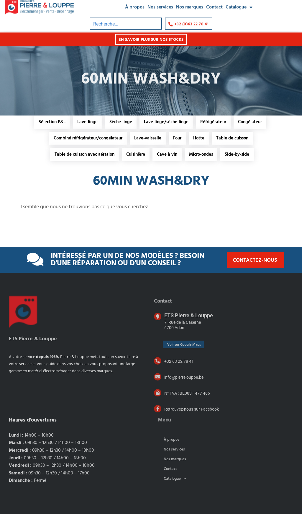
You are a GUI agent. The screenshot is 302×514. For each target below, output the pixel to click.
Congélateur (250, 122)
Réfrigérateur (213, 122)
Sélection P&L (52, 122)
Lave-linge (87, 122)
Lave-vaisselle (147, 138)
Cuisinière (135, 154)
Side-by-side (237, 154)
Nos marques (175, 459)
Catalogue (175, 478)
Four (177, 138)
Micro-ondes (201, 154)
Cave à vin (167, 154)
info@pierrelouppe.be (183, 377)
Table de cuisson (232, 138)
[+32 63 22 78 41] (157, 361)
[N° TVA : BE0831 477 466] (157, 392)
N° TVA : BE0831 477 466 (187, 393)
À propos (171, 440)
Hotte (198, 138)
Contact (170, 469)
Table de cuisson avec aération (84, 154)
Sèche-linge (120, 122)
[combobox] (126, 18)
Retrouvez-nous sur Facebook (191, 409)
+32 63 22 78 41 (179, 361)
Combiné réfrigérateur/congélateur (88, 138)
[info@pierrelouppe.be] (157, 376)
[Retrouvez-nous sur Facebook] (157, 408)
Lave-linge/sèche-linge (166, 122)
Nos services (174, 449)
